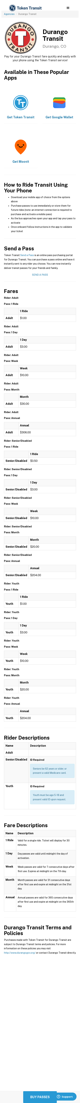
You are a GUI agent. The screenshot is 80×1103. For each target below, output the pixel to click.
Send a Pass (27, 255)
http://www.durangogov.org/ (19, 952)
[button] (68, 8)
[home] (25, 8)
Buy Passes (40, 1097)
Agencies (9, 14)
